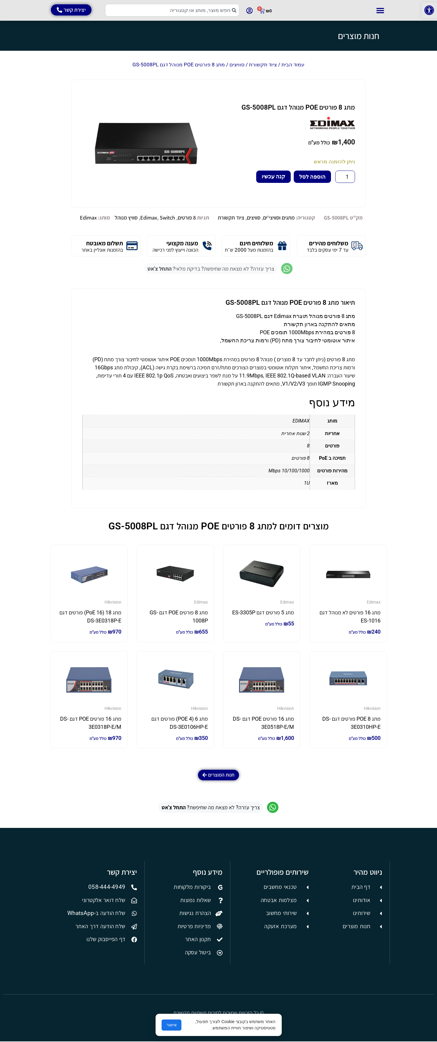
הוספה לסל (312, 177)
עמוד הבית (293, 65)
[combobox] (172, 10)
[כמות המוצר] (345, 177)
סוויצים (236, 65)
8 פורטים (187, 217)
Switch (167, 217)
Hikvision (113, 602)
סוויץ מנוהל (126, 217)
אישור (171, 1024)
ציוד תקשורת (263, 65)
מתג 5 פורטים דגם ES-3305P (263, 612)
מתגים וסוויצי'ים (279, 217)
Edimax (148, 217)
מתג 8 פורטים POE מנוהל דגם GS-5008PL (298, 107)
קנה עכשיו (273, 176)
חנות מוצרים (358, 36)
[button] (429, 10)
